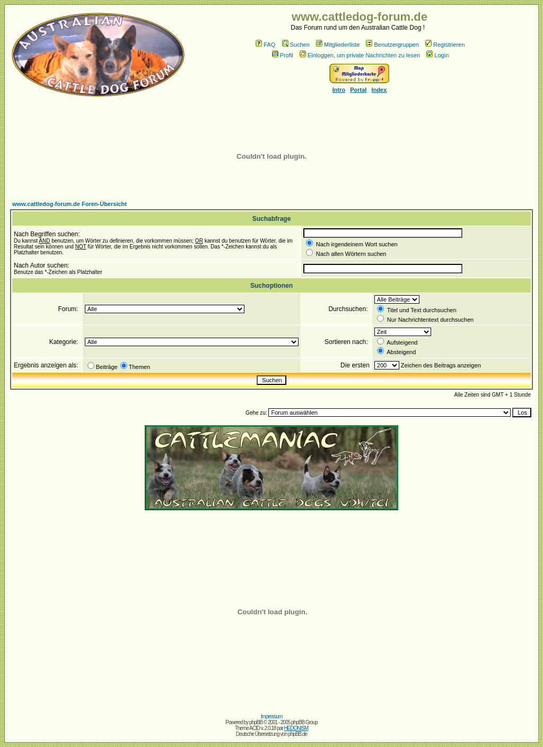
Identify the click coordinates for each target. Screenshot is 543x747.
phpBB (255, 722)
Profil (282, 55)
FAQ (265, 44)
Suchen (296, 44)
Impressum (271, 716)
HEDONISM (296, 728)
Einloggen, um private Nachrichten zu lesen (360, 55)
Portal (358, 90)
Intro (338, 90)
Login (437, 55)
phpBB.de (297, 734)
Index (379, 90)
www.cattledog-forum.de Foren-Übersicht (69, 204)
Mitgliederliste (338, 44)
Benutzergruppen (392, 44)
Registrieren (445, 44)
